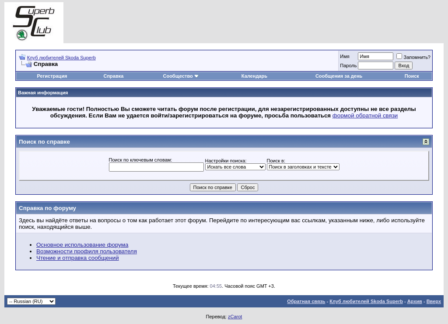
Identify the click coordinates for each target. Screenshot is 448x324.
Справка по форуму (47, 208)
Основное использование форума (82, 244)
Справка (114, 76)
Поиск (412, 76)
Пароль (348, 65)
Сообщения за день (338, 76)
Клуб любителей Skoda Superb (61, 57)
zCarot (235, 316)
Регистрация (52, 76)
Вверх (434, 301)
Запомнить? (413, 57)
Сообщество (181, 76)
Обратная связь (306, 301)
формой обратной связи (365, 115)
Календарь (254, 76)
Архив (414, 301)
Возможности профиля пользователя (86, 251)
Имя (344, 56)
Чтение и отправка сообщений (77, 258)
